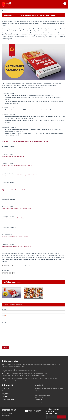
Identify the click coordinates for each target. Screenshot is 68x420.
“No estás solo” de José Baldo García (13, 156)
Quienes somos (7, 391)
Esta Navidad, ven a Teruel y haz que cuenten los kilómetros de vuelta (24, 374)
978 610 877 (41, 399)
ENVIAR (5, 347)
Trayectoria (5, 393)
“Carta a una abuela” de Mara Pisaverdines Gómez (17, 208)
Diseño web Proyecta (6, 415)
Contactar (5, 396)
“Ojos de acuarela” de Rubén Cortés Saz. (14, 190)
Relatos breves (29, 266)
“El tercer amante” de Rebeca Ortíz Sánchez (15, 237)
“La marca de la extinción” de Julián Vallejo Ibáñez (16, 246)
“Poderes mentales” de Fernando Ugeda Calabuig (17, 165)
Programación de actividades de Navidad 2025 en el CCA (27, 370)
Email (4, 316)
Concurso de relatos (19, 266)
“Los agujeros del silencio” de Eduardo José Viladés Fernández (21, 175)
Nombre (5, 309)
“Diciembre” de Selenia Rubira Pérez (13, 218)
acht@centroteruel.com (45, 402)
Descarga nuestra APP (9, 399)
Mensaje (5, 322)
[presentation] (12, 340)
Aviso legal (5, 388)
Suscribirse (61, 417)
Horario (4, 402)
